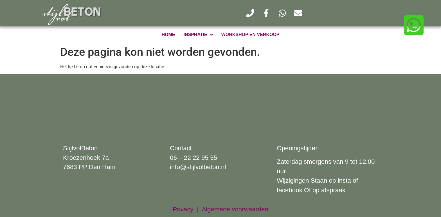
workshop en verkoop (250, 34)
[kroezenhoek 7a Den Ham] (220, 104)
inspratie (198, 35)
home (168, 34)
